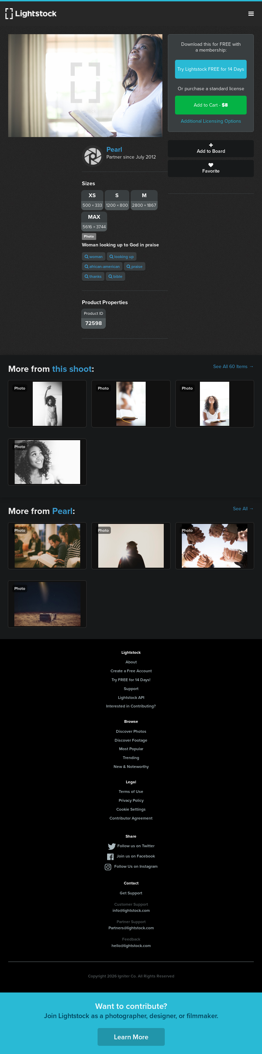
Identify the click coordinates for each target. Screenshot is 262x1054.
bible (115, 276)
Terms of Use (131, 791)
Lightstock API (131, 697)
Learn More (131, 1037)
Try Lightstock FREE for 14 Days (210, 69)
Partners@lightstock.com (131, 928)
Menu (251, 13)
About (131, 662)
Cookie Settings (131, 809)
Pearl (114, 149)
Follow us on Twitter (136, 846)
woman (94, 256)
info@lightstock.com (131, 910)
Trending (131, 757)
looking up (122, 256)
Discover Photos (131, 731)
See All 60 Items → (233, 366)
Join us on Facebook (136, 856)
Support (131, 688)
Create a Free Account (131, 671)
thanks (93, 276)
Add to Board (211, 148)
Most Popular (131, 749)
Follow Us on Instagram (136, 866)
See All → (243, 508)
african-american (102, 266)
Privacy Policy (131, 800)
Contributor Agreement (131, 818)
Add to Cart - (211, 105)
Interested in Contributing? (131, 706)
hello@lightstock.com (131, 945)
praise (135, 266)
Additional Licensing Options (211, 121)
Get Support (131, 893)
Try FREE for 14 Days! (131, 680)
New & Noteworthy (131, 766)
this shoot (72, 368)
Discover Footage (131, 740)
